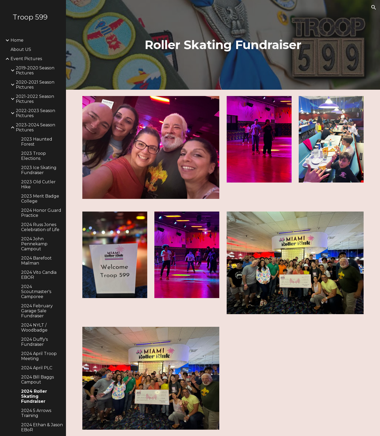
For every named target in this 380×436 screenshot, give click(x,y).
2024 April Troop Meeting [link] (39, 356)
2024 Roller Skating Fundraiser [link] (34, 396)
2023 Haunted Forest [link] (36, 142)
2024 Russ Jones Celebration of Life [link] (40, 227)
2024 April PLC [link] (36, 367)
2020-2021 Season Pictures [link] (35, 85)
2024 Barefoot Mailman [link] (36, 261)
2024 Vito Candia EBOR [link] (38, 275)
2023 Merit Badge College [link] (40, 199)
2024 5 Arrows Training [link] (36, 413)
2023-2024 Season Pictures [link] (35, 127)
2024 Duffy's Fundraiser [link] (34, 342)
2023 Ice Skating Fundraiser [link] (38, 170)
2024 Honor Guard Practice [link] (41, 213)
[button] (373, 7)
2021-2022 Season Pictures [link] (35, 99)
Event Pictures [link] (26, 58)
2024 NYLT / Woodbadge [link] (34, 328)
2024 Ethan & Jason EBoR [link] (42, 427)
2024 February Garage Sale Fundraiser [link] (37, 310)
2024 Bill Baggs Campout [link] (37, 380)
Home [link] (17, 40)
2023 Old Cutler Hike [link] (38, 184)
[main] (223, 45)
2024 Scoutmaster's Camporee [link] (36, 291)
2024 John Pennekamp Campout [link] (34, 243)
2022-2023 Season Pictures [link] (35, 113)
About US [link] (21, 49)
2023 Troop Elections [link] (33, 156)
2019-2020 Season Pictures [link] (35, 70)
